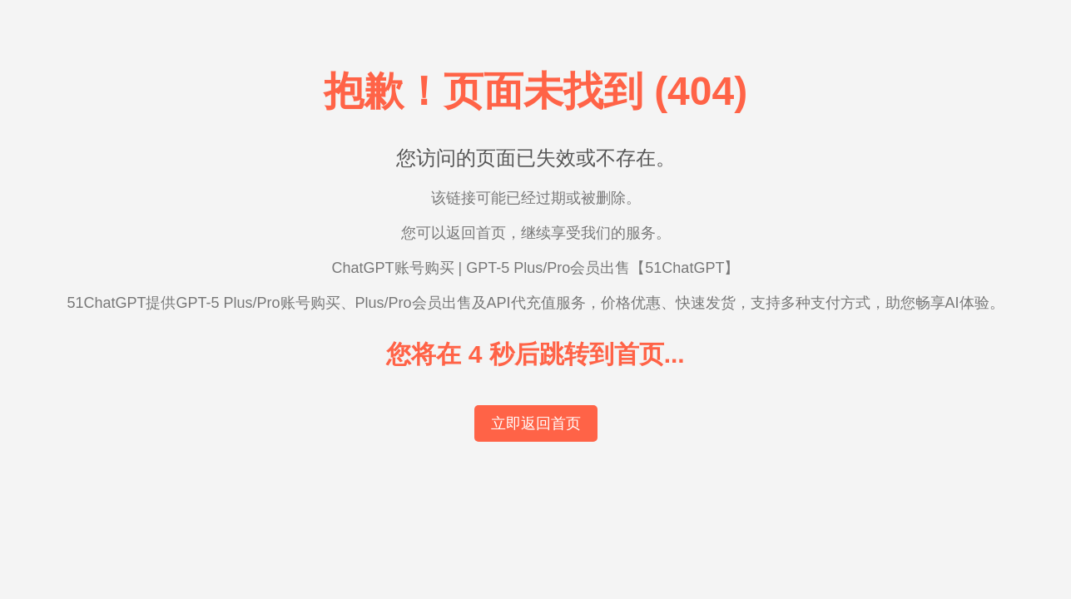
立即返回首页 (536, 423)
